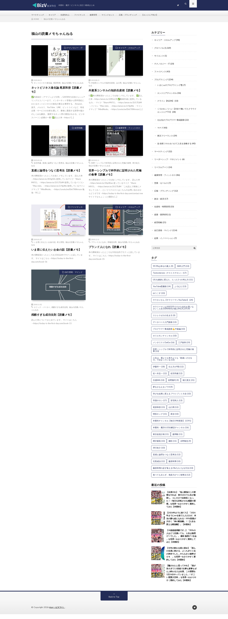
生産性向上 (69, 15)
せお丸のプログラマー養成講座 (172, 122)
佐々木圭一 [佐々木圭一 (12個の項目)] (160, 378)
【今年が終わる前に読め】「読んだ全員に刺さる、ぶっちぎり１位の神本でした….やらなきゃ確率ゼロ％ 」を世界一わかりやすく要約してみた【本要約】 (181, 559)
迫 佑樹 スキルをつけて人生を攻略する (175, 146)
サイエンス (159, 59)
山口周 (118, 86)
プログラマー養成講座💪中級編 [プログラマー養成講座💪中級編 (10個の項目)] (169, 333)
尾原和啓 (56, 86)
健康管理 (100, 15)
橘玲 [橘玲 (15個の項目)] (173, 446)
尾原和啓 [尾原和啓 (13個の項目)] (159, 412)
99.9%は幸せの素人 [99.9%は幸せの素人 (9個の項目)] (163, 271)
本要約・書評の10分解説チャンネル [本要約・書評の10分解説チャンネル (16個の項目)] (171, 432)
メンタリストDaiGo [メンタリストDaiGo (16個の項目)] (163, 347)
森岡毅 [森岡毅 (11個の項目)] (177, 439)
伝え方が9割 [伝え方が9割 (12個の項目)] (176, 371)
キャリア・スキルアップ (129, 51)
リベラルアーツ (161, 172)
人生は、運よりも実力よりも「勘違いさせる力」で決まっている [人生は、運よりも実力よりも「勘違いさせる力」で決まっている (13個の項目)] (172, 363)
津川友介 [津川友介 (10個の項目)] (159, 452)
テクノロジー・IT (75, 51)
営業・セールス (161, 188)
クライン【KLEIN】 (166, 104)
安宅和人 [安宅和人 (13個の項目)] (176, 405)
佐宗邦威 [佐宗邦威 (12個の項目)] (176, 378)
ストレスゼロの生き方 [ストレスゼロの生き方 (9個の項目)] (164, 320)
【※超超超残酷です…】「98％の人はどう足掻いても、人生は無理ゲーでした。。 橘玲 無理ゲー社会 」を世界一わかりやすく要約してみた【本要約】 (181, 541)
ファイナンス (85, 15)
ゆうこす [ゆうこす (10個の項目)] (159, 298)
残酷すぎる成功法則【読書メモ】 (52, 318)
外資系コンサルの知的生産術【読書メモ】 (115, 94)
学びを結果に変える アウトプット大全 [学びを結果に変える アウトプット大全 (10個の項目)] (172, 398)
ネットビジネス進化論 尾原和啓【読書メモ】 (56, 93)
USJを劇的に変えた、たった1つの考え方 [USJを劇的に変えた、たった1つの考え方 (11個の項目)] (173, 284)
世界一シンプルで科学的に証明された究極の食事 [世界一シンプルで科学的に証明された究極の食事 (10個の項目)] (173, 355)
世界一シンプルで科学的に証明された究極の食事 (111, 167)
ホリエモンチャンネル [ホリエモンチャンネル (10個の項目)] (165, 340)
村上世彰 (60, 246)
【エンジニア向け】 (164, 15)
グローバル (159, 51)
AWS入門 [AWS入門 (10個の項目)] (183, 271)
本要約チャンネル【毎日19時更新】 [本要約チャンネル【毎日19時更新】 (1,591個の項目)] (172, 425)
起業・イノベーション (164, 243)
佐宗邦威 (37, 167)
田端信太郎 (112, 246)
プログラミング (161, 82)
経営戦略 (79, 131)
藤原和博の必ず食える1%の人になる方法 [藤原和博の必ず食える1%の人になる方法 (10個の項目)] (173, 473)
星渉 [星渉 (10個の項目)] (174, 419)
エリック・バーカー (42, 311)
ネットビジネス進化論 (43, 86)
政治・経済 (159, 204)
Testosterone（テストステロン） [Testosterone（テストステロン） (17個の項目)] (169, 277)
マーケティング (38, 15)
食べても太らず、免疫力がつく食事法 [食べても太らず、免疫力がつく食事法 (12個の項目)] (171, 479)
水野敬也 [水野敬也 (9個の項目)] (185, 446)
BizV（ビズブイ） (57, 612)
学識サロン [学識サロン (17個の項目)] (160, 405)
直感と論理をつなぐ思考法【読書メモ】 (56, 174)
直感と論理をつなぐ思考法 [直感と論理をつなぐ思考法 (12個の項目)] (166, 459)
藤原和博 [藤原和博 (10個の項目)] (174, 466)
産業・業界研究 (161, 219)
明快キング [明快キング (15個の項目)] (160, 419)
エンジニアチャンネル (167, 96)
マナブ (160, 130)
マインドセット (116, 15)
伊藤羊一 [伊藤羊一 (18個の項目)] (159, 371)
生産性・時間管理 (162, 211)
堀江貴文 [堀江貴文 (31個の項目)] (188, 385)
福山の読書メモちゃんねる (73, 86)
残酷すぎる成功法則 (59, 311)
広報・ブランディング (139, 15)
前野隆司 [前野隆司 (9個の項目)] (173, 385)
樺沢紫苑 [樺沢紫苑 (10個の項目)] (159, 446)
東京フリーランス (165, 138)
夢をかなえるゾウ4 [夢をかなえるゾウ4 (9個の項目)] (163, 391)
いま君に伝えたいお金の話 (45, 246)
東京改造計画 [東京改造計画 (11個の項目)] (161, 439)
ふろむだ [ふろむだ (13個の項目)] (180, 291)
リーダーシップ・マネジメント (169, 165)
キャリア (55, 15)
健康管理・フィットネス (129, 131)
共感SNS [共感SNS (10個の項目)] (158, 385)
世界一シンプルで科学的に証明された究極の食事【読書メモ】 (115, 176)
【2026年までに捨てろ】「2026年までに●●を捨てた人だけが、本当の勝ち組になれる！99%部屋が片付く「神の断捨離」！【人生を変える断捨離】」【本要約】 (181, 523)
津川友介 (136, 167)
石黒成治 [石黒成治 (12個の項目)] (159, 466)
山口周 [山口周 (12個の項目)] (173, 412)
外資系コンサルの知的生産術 (103, 86)
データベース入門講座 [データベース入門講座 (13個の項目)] (165, 327)
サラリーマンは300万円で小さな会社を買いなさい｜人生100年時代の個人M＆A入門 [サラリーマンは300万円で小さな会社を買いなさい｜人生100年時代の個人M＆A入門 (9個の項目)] (173, 312)
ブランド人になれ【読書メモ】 (108, 250)
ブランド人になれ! (98, 246)
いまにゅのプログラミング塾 (171, 88)
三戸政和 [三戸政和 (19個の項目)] (184, 347)
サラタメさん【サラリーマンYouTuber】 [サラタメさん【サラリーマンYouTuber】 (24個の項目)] (173, 304)
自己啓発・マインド (74, 276)
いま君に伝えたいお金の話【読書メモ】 (56, 253)
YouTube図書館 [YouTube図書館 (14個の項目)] (162, 291)
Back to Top (114, 601)
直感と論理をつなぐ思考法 (53, 167)
